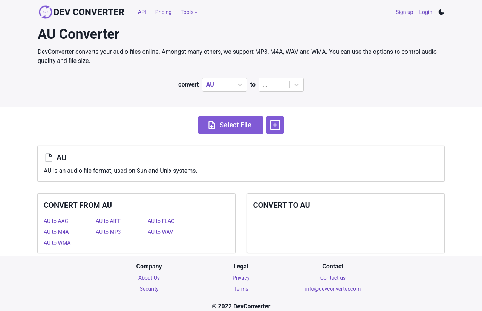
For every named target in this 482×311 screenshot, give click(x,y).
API (142, 12)
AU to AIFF (108, 221)
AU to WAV (160, 232)
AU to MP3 (108, 232)
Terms (241, 289)
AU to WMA (57, 243)
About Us (149, 278)
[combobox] (207, 84)
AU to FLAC (161, 221)
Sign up (404, 12)
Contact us (333, 278)
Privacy (241, 278)
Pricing (163, 12)
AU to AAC (56, 221)
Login (425, 12)
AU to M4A (56, 232)
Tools (190, 12)
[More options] (275, 125)
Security (149, 289)
